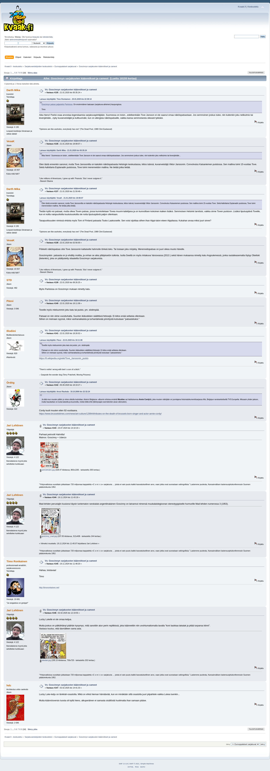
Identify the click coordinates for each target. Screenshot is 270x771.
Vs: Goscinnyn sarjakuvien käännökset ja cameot (71, 89)
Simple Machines (147, 764)
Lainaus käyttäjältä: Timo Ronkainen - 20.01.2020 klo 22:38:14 (66, 99)
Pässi (9, 300)
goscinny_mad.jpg (48, 536)
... (13, 73)
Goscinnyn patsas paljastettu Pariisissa (57, 104)
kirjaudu (35, 37)
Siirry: (228, 744)
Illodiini (11, 330)
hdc (8, 685)
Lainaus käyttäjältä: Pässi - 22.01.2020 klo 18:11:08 (61, 340)
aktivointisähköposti (18, 40)
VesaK (10, 141)
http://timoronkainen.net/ (49, 587)
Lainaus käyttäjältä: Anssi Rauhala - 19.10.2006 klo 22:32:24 (65, 392)
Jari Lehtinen (14, 425)
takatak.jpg (45, 660)
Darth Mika (13, 90)
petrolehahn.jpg (47, 470)
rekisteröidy (48, 37)
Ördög (10, 382)
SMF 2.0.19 (123, 764)
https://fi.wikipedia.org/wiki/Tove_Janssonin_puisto (63, 358)
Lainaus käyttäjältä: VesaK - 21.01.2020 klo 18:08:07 (61, 198)
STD (9, 279)
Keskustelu (253, 7)
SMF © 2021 (134, 764)
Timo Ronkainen (16, 561)
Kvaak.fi (242, 7)
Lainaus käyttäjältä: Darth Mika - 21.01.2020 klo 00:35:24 (63, 150)
